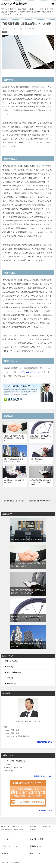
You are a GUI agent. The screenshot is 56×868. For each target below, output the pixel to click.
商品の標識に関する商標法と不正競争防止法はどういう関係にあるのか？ (40, 482)
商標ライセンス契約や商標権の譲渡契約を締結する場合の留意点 (14, 438)
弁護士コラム (35, 853)
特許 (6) (10, 678)
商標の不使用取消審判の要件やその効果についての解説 (14, 460)
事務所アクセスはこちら (43, 776)
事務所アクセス (36, 846)
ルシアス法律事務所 (14, 3)
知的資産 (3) (11, 683)
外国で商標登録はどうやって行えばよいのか (40, 460)
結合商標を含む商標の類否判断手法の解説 (14, 481)
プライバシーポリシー (10, 846)
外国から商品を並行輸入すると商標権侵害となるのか (40, 437)
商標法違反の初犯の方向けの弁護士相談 (26, 539)
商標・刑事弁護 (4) (14, 672)
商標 (4, 32)
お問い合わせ (7, 853)
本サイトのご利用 (36, 839)
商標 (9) (10, 667)
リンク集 (5, 839)
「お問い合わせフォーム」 (30, 372)
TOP (13, 827)
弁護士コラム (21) (11, 661)
